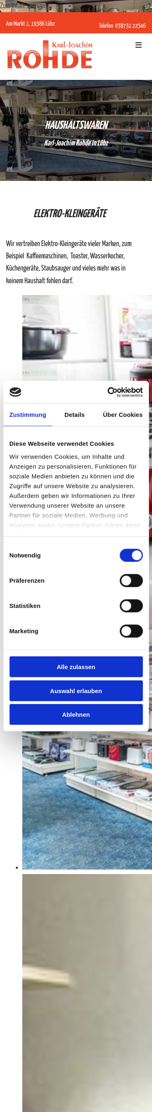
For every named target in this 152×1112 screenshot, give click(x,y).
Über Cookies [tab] (123, 414)
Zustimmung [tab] (27, 414)
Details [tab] (74, 414)
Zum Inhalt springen (23, 6)
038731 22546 (130, 26)
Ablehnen (76, 714)
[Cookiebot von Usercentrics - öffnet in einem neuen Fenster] (108, 392)
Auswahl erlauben (76, 690)
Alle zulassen (76, 666)
